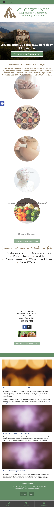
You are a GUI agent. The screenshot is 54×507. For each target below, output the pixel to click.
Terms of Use (27, 488)
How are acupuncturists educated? (17, 433)
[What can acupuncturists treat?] (27, 373)
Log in (31, 494)
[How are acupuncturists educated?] (27, 418)
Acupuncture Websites (15, 487)
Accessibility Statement (27, 483)
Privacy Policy (35, 488)
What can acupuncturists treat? (16, 388)
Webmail (23, 494)
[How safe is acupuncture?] (27, 455)
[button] (2, 103)
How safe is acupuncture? (14, 471)
